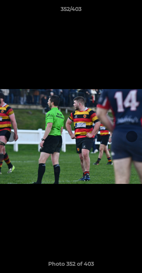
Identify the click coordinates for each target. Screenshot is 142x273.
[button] (132, 11)
